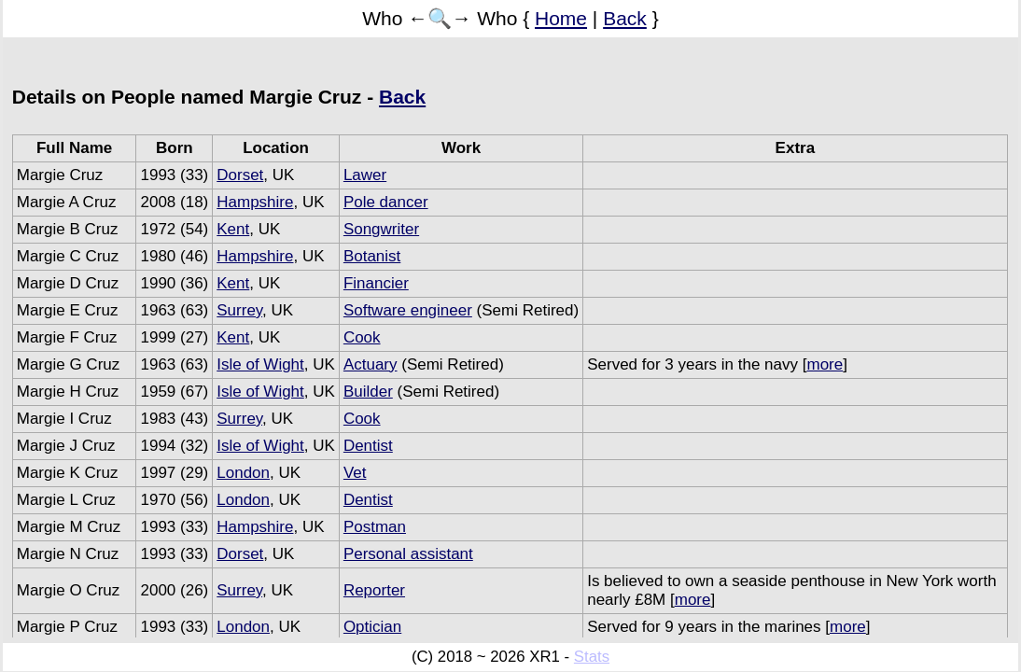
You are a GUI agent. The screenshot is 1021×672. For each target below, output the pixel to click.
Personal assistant (408, 554)
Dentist (368, 446)
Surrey (239, 310)
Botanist (371, 256)
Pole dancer (385, 202)
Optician (372, 627)
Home (561, 18)
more (824, 364)
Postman (374, 527)
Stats (591, 656)
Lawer (364, 175)
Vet (355, 473)
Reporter (374, 590)
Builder (368, 391)
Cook (362, 337)
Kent (233, 229)
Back (625, 18)
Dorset (240, 175)
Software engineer (407, 310)
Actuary (370, 364)
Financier (376, 283)
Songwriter (381, 229)
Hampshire (255, 202)
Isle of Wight (260, 364)
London (243, 473)
